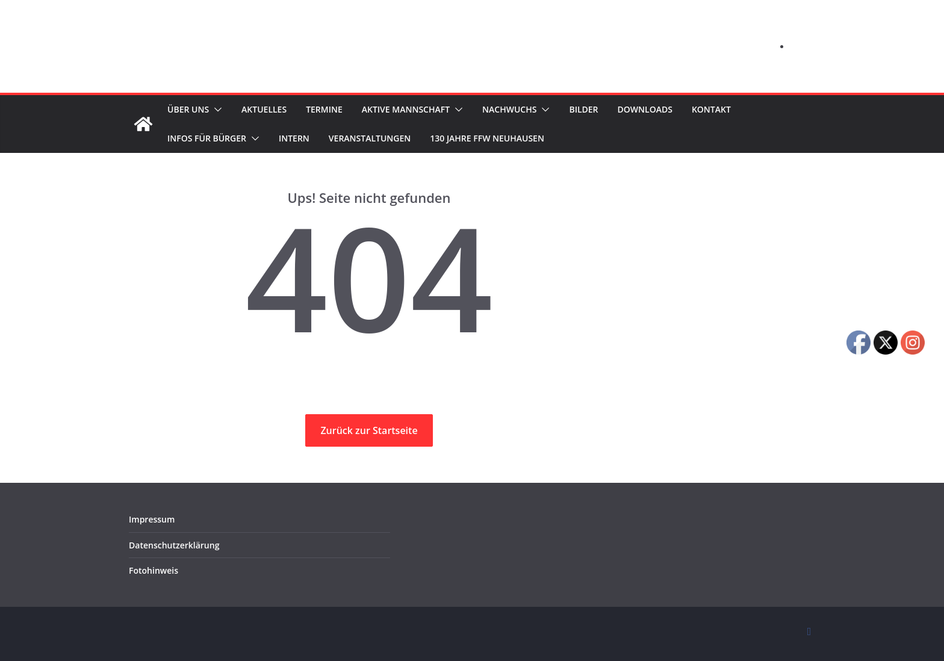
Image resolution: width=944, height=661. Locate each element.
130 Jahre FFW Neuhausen (500, 138)
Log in (802, 46)
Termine (333, 109)
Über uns (188, 109)
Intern (299, 138)
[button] (216, 109)
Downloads (670, 109)
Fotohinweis (150, 570)
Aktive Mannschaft (420, 109)
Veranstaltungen (378, 138)
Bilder (606, 109)
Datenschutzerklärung (169, 545)
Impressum (149, 519)
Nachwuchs (529, 109)
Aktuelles (268, 109)
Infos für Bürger (208, 138)
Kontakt (738, 109)
